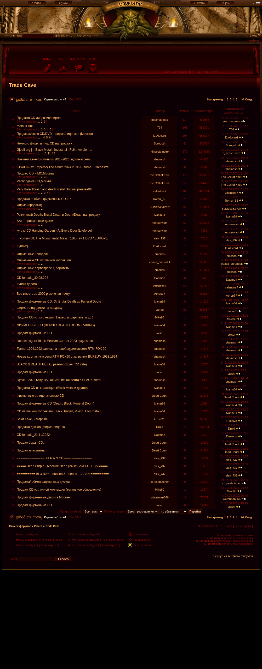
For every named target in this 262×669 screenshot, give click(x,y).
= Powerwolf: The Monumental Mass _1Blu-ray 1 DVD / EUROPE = (64, 238)
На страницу (215, 99)
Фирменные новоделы (33, 254)
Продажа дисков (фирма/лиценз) (41, 427)
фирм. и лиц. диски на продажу (39, 308)
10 (44, 153)
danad (160, 309)
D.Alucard (159, 135)
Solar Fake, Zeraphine (32, 419)
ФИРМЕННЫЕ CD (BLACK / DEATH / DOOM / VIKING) (56, 325)
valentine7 (159, 191)
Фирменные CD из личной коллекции (44, 260)
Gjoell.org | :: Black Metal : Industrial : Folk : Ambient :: (54, 150)
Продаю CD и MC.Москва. (36, 173)
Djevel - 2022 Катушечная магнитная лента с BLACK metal (59, 380)
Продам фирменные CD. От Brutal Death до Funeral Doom (59, 301)
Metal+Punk (25, 126)
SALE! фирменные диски (35, 221)
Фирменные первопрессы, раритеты (43, 268)
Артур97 (159, 293)
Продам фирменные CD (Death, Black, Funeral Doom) (55, 403)
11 (49, 153)
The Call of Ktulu (159, 175)
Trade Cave (22, 85)
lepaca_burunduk (159, 262)
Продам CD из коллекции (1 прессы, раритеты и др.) (55, 317)
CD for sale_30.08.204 (32, 278)
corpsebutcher (160, 481)
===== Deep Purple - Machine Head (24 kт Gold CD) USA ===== (62, 466)
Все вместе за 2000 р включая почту (43, 294)
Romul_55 (159, 199)
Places (38, 526)
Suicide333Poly (160, 206)
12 (53, 153)
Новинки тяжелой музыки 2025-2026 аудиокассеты (53, 159)
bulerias (160, 254)
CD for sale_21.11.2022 (33, 435)
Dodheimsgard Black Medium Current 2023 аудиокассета (57, 341)
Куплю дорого (27, 284)
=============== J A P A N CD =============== (54, 458)
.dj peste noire (160, 151)
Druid (159, 427)
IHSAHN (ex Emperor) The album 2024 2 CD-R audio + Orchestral (63, 167)
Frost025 (159, 419)
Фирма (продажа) (29, 205)
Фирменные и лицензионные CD (40, 395)
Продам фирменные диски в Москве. (44, 497)
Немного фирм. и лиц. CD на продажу (44, 143)
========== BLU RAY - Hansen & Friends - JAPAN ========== (63, 474)
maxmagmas (159, 119)
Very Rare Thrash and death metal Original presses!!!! (54, 189)
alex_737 (160, 238)
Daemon (159, 278)
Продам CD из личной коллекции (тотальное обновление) (59, 489)
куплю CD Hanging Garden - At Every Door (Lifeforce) (54, 230)
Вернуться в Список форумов (233, 556)
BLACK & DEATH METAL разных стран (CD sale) (52, 364)
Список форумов (20, 526)
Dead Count (159, 395)
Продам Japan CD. (30, 442)
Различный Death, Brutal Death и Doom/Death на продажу (58, 214)
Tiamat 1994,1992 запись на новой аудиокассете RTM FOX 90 (61, 349)
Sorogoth (160, 143)
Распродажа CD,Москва (34, 181)
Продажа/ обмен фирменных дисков (43, 482)
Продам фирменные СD (34, 333)
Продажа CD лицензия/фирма (39, 118)
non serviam (160, 222)
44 (242, 99)
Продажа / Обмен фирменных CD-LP (44, 199)
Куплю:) (22, 246)
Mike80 (159, 317)
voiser (159, 333)
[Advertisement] (131, 606)
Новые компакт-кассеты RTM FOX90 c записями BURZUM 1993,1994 (67, 356)
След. (249, 99)
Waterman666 (160, 497)
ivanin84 (159, 214)
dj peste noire (231, 153)
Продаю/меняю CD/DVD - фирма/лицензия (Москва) (55, 134)
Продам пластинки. (31, 450)
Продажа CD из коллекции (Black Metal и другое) (52, 388)
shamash (160, 159)
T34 (159, 127)
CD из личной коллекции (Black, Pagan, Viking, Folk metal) (59, 411)
